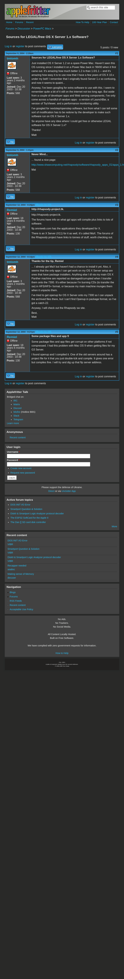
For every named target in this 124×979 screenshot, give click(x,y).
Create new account (20, 468)
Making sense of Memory (21, 574)
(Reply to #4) (43, 331)
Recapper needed (17, 565)
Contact (114, 22)
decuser (12, 577)
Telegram (18, 419)
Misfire (16, 412)
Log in (8, 46)
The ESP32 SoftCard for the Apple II (29, 517)
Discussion (23, 28)
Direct (51, 491)
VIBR (10, 544)
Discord (17, 408)
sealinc (11, 569)
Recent (30, 22)
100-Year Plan (99, 22)
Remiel (12, 210)
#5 (116, 331)
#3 (116, 205)
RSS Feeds (16, 601)
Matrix (16, 404)
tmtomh (12, 58)
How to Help (62, 653)
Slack (16, 415)
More (114, 526)
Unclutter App (69, 491)
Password (13, 460)
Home (9, 22)
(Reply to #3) (43, 256)
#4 (116, 256)
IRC (15, 400)
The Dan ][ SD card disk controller (28, 522)
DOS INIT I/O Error (20, 504)
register (20, 46)
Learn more (13, 423)
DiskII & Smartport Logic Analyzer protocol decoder (37, 513)
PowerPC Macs (42, 28)
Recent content (18, 437)
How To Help (82, 22)
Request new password (22, 472)
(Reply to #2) (43, 205)
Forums (19, 22)
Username (13, 452)
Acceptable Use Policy (21, 609)
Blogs (13, 592)
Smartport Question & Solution (26, 509)
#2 (116, 150)
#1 (116, 53)
